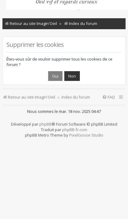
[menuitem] (108, 97)
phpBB (45, 124)
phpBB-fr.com (74, 129)
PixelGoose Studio (86, 135)
